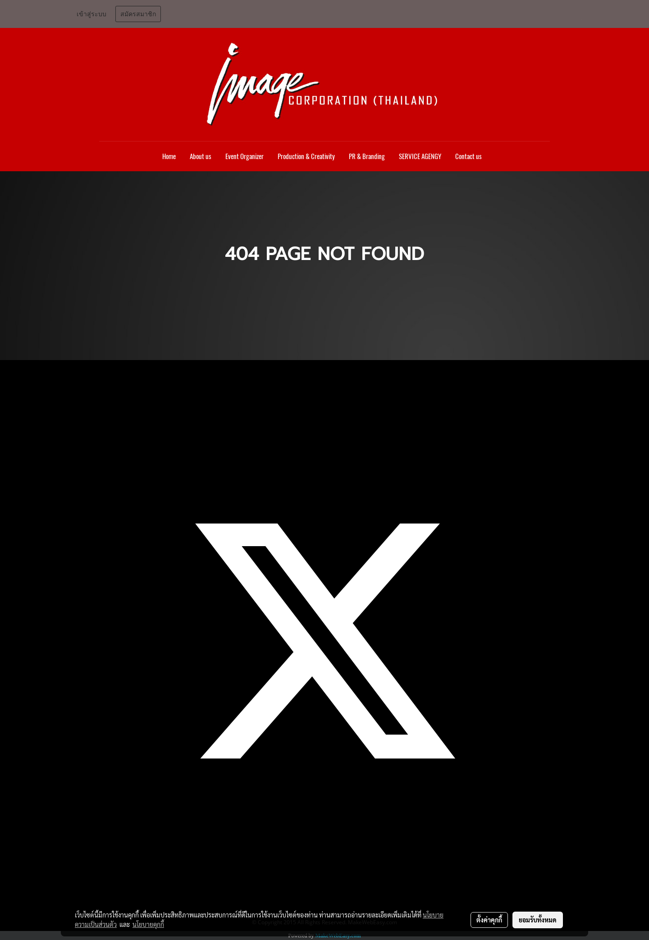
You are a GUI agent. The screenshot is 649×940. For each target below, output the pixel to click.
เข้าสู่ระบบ (91, 14)
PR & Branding (367, 156)
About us (200, 156)
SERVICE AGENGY (420, 156)
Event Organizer (244, 156)
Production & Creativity (306, 156)
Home (169, 156)
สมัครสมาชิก (138, 14)
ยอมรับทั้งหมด (538, 920)
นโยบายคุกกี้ (148, 924)
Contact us (468, 156)
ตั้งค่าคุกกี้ (489, 920)
